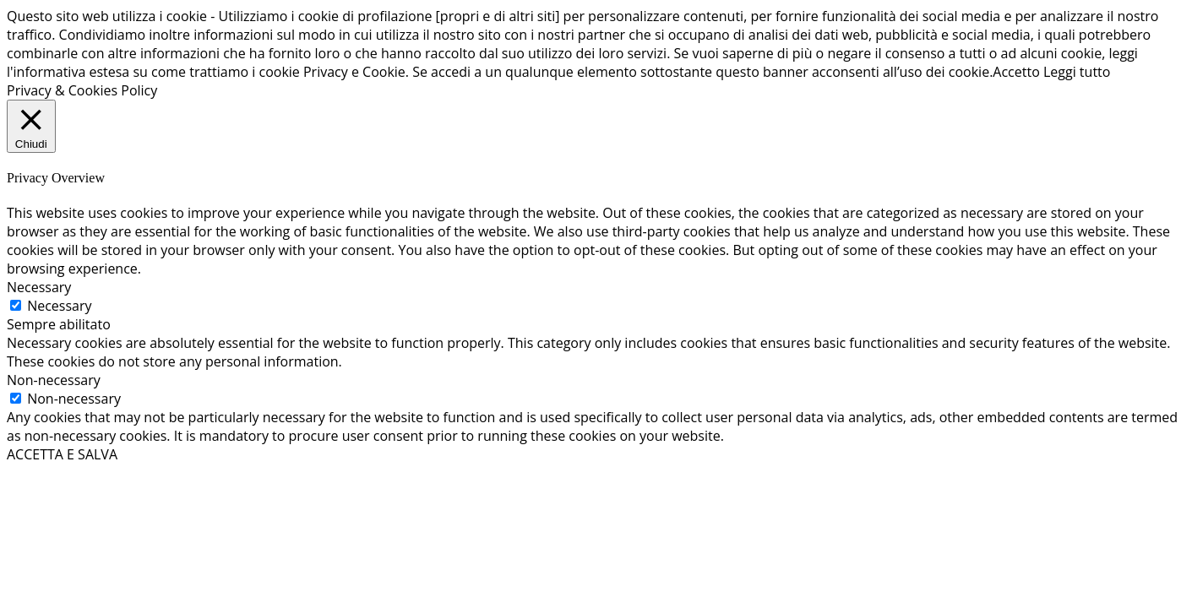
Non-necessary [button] (54, 380)
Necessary (59, 305)
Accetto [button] (1016, 71)
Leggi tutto (1076, 71)
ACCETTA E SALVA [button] (62, 454)
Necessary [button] (39, 287)
